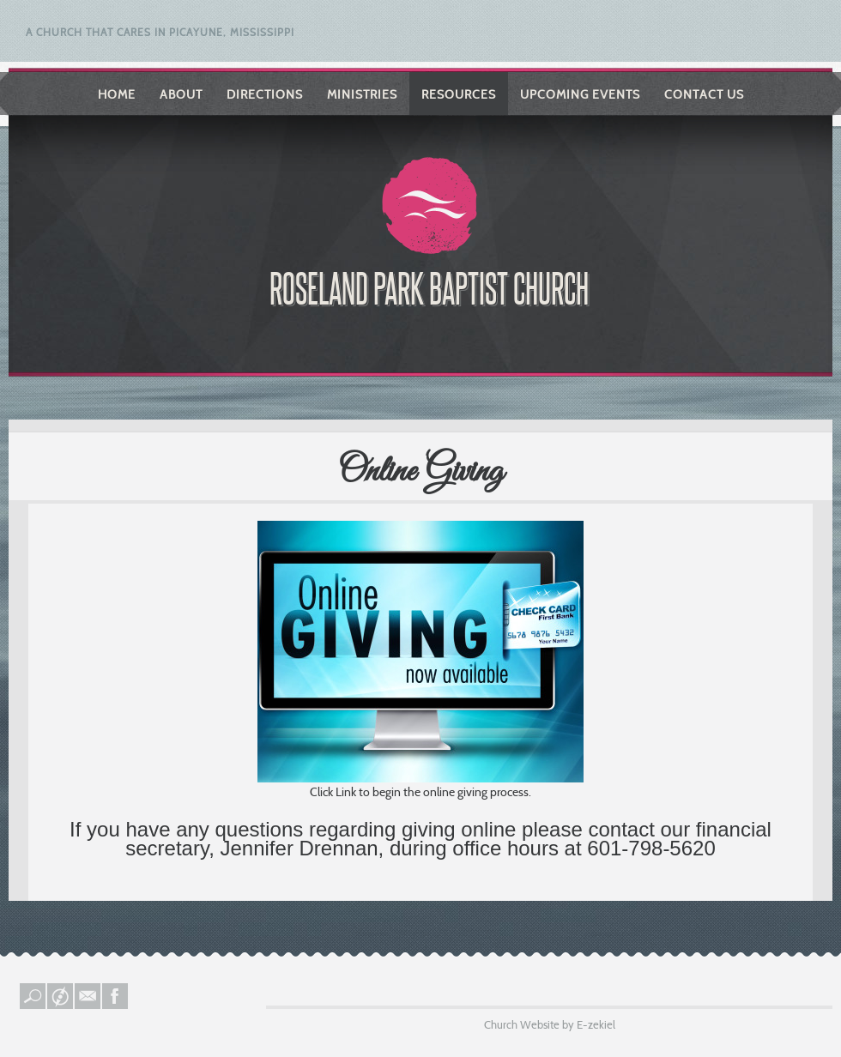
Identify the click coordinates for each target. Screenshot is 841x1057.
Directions (265, 94)
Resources (458, 94)
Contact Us (704, 94)
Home (117, 94)
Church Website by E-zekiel (549, 1024)
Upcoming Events (580, 94)
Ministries (362, 94)
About (181, 94)
